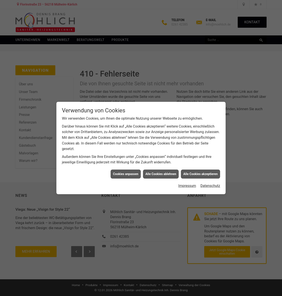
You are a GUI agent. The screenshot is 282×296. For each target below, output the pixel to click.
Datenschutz (210, 184)
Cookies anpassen (125, 172)
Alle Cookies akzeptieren (200, 172)
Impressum (187, 184)
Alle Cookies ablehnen (160, 172)
